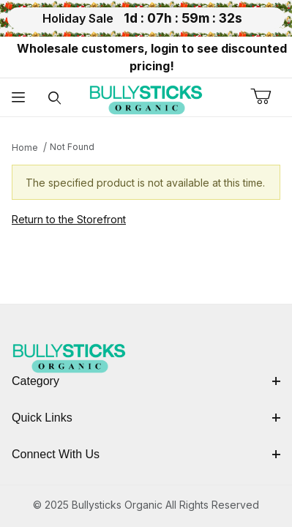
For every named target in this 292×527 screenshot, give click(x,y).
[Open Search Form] (55, 97)
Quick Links (146, 417)
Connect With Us (146, 454)
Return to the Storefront (69, 219)
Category (146, 381)
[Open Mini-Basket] (271, 96)
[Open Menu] (18, 97)
